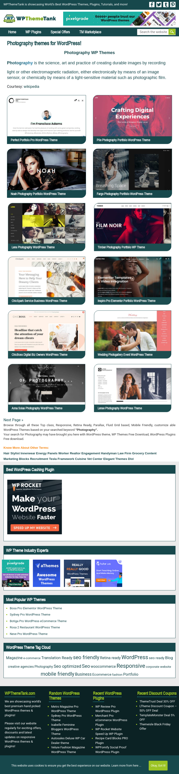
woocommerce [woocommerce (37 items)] (103, 666)
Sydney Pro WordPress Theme (30, 614)
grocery (138, 453)
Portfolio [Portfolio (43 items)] (130, 674)
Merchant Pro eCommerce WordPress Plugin (111, 720)
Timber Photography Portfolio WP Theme (133, 232)
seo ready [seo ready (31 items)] (156, 658)
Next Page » (13, 420)
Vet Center (95, 459)
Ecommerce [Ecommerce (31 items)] (101, 674)
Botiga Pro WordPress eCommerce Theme (38, 621)
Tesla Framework (61, 459)
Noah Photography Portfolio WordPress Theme (38, 194)
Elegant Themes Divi (118, 459)
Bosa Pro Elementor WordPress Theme (36, 608)
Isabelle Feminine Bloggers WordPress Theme (65, 729)
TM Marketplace (90, 31)
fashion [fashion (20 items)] (117, 674)
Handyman (109, 453)
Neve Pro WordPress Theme (29, 634)
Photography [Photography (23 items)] (43, 666)
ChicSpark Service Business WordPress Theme (48, 286)
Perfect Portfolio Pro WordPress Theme (34, 140)
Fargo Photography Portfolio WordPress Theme (124, 194)
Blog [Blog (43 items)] (169, 657)
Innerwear (28, 453)
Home (12, 31)
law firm (124, 453)
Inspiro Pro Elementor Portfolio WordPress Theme (135, 286)
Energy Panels (47, 453)
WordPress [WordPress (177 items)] (134, 657)
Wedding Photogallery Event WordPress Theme (134, 339)
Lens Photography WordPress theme (47, 232)
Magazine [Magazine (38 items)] (14, 658)
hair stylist (11, 453)
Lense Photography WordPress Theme (133, 393)
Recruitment (39, 459)
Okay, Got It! (158, 765)
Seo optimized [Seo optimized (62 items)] (67, 666)
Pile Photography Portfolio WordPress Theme (123, 140)
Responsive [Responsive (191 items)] (131, 666)
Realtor (75, 453)
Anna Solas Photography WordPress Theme (48, 393)
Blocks (24, 459)
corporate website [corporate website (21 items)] (158, 666)
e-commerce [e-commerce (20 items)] (32, 658)
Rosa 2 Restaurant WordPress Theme (35, 627)
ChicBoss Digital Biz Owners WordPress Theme (48, 339)
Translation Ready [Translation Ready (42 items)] (56, 657)
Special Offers (60, 31)
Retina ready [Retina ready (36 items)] (110, 658)
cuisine (80, 459)
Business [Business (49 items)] (83, 674)
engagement (90, 453)
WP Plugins (33, 31)
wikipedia (31, 86)
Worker (63, 453)
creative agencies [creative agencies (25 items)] (21, 666)
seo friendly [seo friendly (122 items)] (86, 657)
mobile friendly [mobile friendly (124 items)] (57, 674)
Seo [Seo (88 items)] (86, 666)
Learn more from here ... (126, 765)
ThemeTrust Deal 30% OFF (157, 701)
